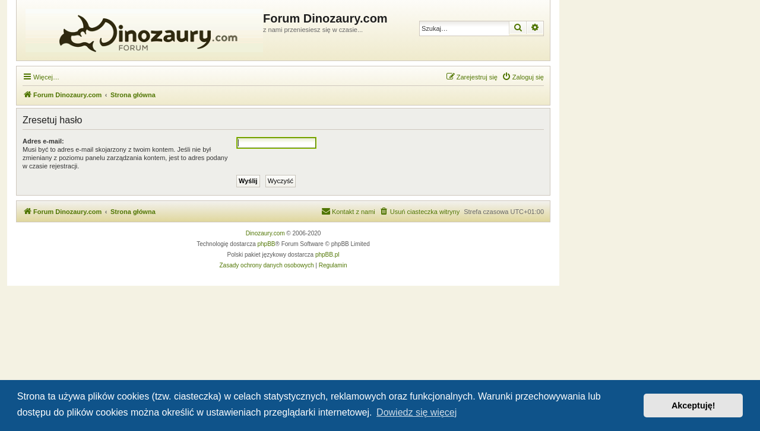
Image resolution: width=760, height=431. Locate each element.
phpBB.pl (327, 254)
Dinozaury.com (265, 233)
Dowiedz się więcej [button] (416, 412)
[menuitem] (523, 77)
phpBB (267, 244)
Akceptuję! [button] (693, 405)
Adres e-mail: (43, 141)
